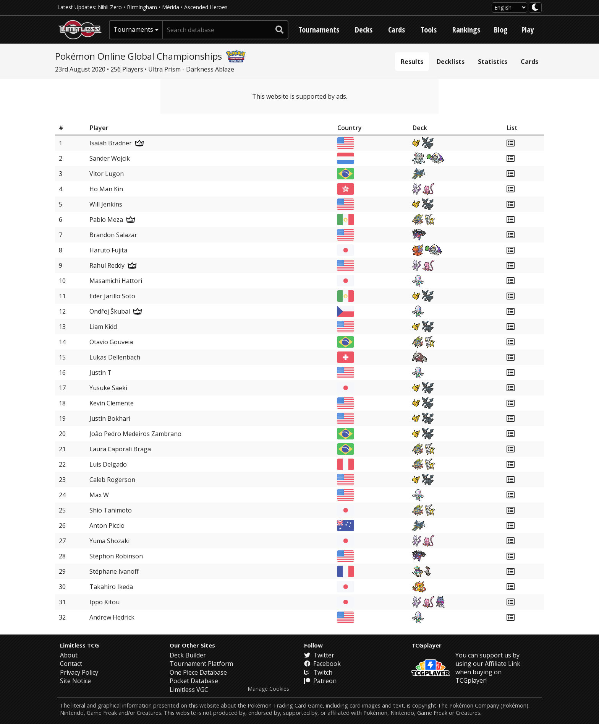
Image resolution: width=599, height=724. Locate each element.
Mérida (170, 7)
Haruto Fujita (108, 250)
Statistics (492, 61)
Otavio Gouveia (111, 342)
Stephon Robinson (116, 556)
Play (527, 29)
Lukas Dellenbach (114, 357)
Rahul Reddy (107, 265)
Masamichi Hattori (115, 281)
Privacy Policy (79, 672)
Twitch (318, 672)
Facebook (322, 663)
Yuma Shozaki (109, 541)
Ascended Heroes (206, 7)
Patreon (320, 681)
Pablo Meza (106, 219)
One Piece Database (198, 672)
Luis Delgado (108, 464)
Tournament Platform (201, 663)
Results (412, 61)
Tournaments (318, 29)
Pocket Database (194, 681)
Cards (396, 29)
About (69, 655)
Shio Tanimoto (110, 510)
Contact (71, 663)
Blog (501, 29)
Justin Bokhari (109, 418)
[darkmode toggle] (535, 7)
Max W (99, 495)
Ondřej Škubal (109, 311)
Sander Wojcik (109, 158)
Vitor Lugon (106, 173)
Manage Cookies (268, 689)
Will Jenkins (105, 204)
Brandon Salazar (113, 235)
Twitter (319, 655)
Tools (429, 29)
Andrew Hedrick (111, 617)
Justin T (100, 372)
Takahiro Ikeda (111, 586)
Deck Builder (188, 655)
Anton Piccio (107, 525)
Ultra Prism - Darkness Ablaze (191, 69)
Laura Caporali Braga (120, 449)
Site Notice (75, 681)
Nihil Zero (110, 7)
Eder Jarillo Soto (112, 296)
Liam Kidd (103, 326)
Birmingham (142, 7)
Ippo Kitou (104, 602)
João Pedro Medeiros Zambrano (135, 434)
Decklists (451, 61)
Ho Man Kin (106, 189)
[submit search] (280, 30)
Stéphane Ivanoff (114, 571)
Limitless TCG (79, 645)
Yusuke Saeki (108, 388)
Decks (363, 29)
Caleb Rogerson (112, 479)
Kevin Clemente (111, 403)
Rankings (466, 29)
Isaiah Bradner (110, 143)
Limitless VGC (189, 689)
